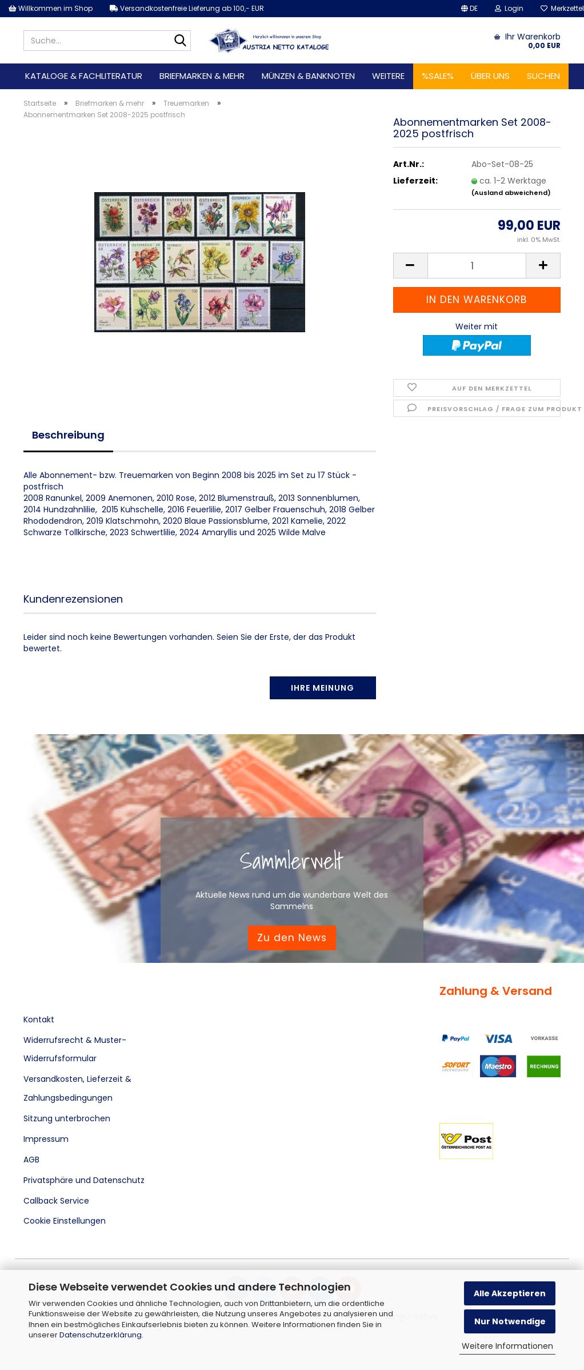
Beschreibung (68, 435)
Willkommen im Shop (51, 8)
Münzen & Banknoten (308, 76)
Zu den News (292, 938)
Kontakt (38, 1019)
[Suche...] (180, 41)
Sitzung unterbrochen (66, 1118)
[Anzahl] (476, 265)
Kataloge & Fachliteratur (83, 76)
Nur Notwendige (510, 1321)
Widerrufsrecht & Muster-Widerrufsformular (74, 1049)
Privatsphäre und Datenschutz (84, 1180)
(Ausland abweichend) (511, 192)
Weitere (388, 76)
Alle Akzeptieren (510, 1293)
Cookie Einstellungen (64, 1220)
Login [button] (509, 8)
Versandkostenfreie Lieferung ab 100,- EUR (187, 8)
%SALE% (438, 76)
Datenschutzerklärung (100, 1334)
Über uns (490, 76)
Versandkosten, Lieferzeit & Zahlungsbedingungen (77, 1088)
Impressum (46, 1139)
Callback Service (56, 1200)
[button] (469, 8)
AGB (31, 1159)
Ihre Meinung (322, 688)
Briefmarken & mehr (202, 76)
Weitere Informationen (507, 1346)
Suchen (543, 76)
